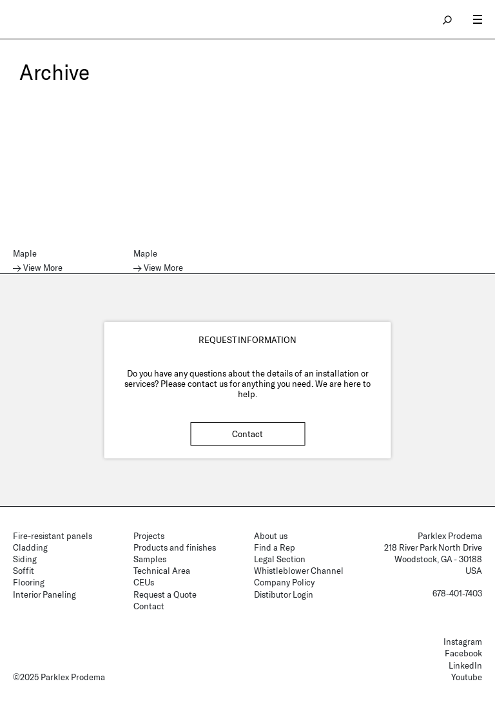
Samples (149, 559)
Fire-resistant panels (52, 536)
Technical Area (161, 570)
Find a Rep (274, 547)
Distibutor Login (283, 594)
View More (43, 268)
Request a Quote (165, 594)
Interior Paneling (44, 594)
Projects (148, 536)
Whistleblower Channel (299, 570)
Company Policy (284, 582)
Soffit (23, 570)
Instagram (462, 641)
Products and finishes (174, 547)
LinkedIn (465, 665)
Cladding (30, 547)
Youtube (466, 677)
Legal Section (280, 559)
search (448, 19)
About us (270, 536)
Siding (25, 559)
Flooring (28, 582)
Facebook (463, 653)
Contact (247, 434)
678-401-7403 (457, 593)
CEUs (143, 582)
